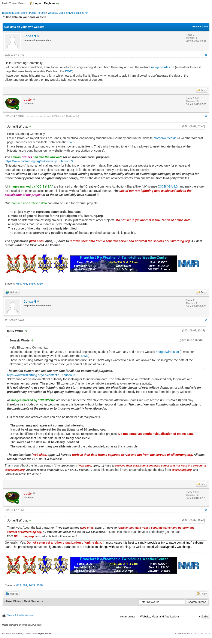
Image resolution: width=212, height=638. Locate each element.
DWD (68, 71)
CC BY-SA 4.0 (168, 186)
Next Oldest (14, 601)
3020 (39, 283)
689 (18, 283)
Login (37, 3)
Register (49, 3)
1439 (32, 283)
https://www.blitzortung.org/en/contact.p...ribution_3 (39, 161)
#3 (206, 320)
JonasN (30, 36)
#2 (206, 116)
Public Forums (37, 12)
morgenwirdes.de (162, 67)
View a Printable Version (20, 615)
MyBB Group (45, 633)
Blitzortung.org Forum (14, 12)
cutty (75, 116)
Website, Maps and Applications (66, 12)
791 (24, 283)
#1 (206, 55)
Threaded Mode (199, 26)
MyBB (18, 633)
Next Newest (32, 601)
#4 (206, 510)
